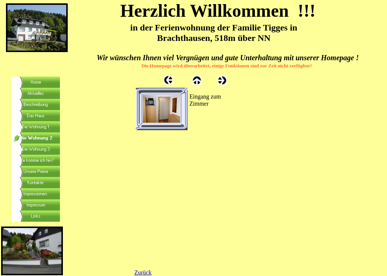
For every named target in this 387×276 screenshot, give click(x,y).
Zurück (142, 272)
